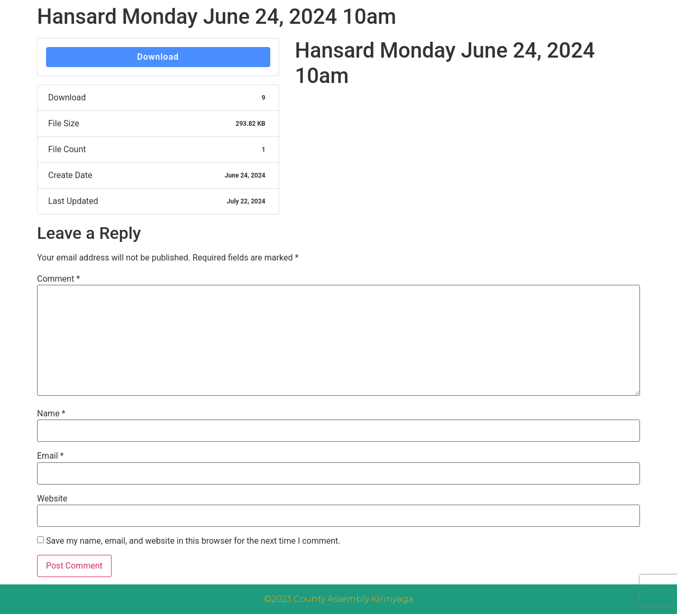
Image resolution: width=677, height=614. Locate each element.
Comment (58, 279)
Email (50, 456)
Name (51, 414)
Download (158, 57)
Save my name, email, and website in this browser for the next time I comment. (193, 541)
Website (52, 499)
